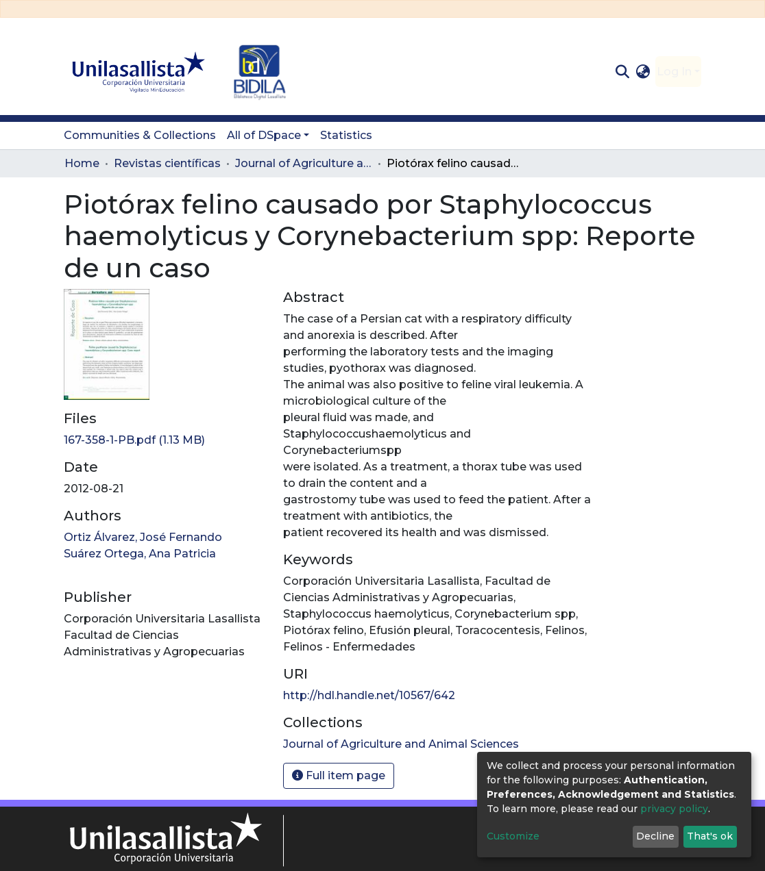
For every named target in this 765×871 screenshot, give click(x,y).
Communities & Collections (140, 135)
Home (81, 163)
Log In (674, 71)
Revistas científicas (167, 163)
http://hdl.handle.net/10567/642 (369, 695)
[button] (643, 72)
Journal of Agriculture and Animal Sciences (303, 163)
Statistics (346, 135)
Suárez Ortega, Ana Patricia (140, 553)
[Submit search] (622, 72)
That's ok (710, 836)
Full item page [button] (338, 775)
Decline (655, 836)
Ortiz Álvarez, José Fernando (143, 537)
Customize (513, 836)
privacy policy (674, 809)
